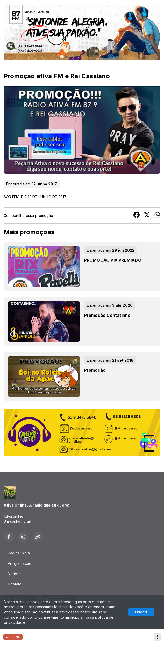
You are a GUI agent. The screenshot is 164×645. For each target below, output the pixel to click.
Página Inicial (19, 553)
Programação (19, 563)
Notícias (15, 573)
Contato (15, 584)
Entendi (141, 612)
